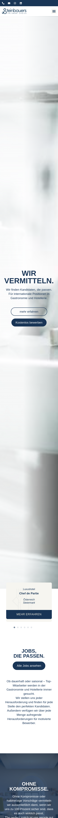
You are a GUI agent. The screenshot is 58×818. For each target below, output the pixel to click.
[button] (53, 11)
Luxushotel (29, 589)
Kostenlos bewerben (29, 322)
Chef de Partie (29, 593)
